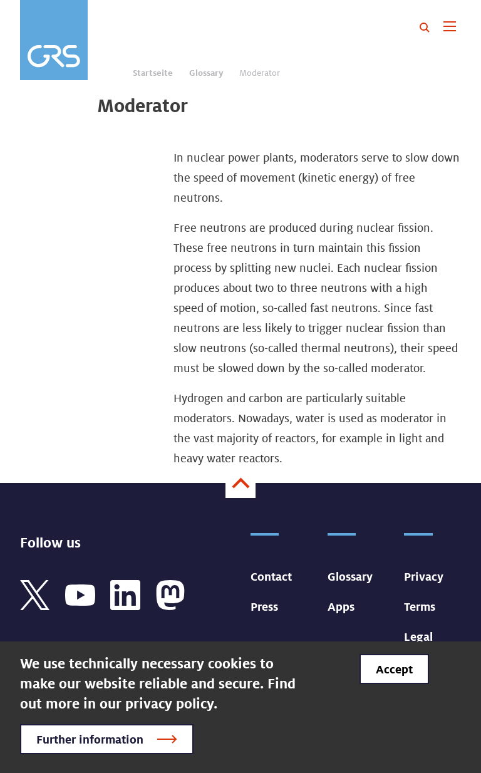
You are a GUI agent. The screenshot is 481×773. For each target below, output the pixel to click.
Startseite (153, 72)
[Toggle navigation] (449, 27)
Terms (419, 606)
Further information (89, 739)
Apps (341, 606)
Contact (271, 576)
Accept (394, 669)
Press (264, 606)
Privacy (423, 576)
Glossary (206, 72)
